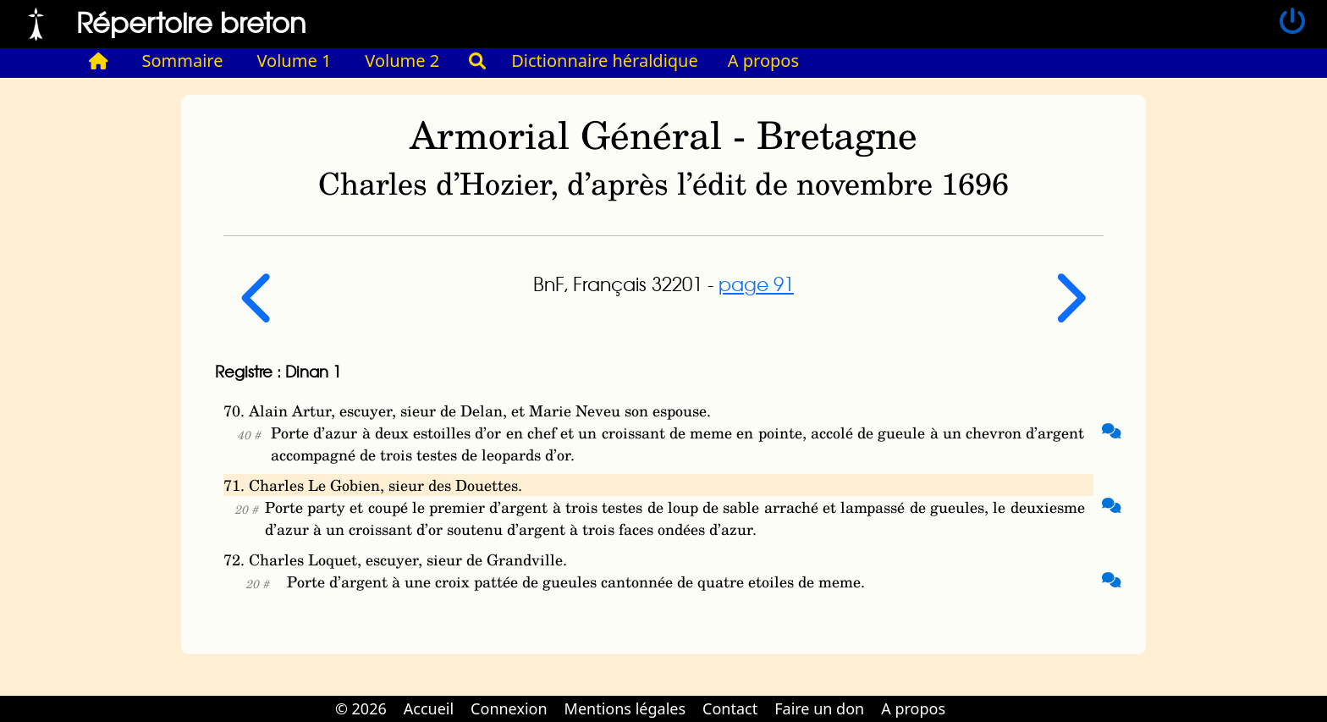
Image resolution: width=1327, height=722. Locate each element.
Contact (729, 708)
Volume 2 (402, 60)
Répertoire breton (191, 21)
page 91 (756, 283)
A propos (763, 60)
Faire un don (819, 708)
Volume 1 (294, 60)
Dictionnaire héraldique (604, 60)
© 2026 (361, 708)
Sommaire (182, 60)
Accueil (429, 708)
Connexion (509, 708)
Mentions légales (625, 708)
